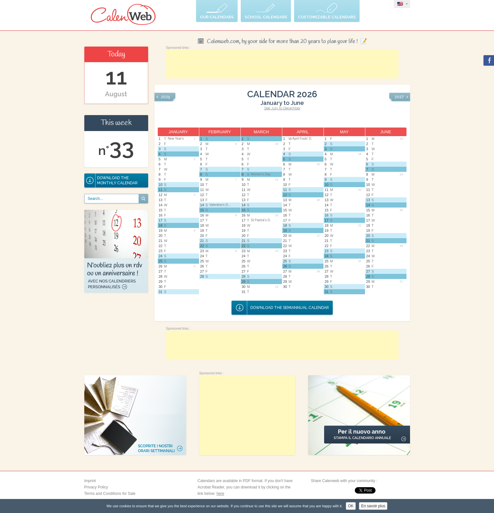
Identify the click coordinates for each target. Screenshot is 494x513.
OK (350, 506)
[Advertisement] (282, 64)
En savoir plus (373, 506)
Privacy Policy (96, 487)
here (220, 493)
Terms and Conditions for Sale (110, 493)
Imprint (90, 481)
